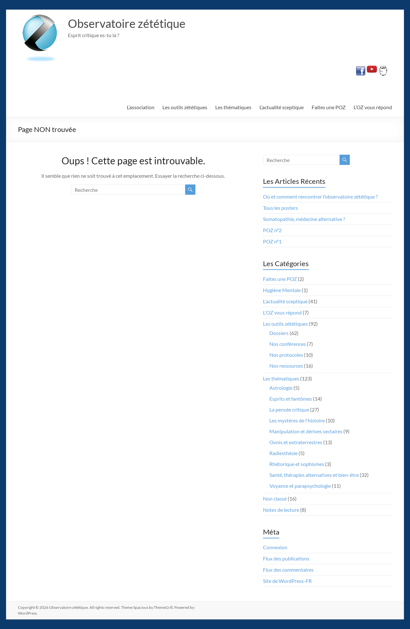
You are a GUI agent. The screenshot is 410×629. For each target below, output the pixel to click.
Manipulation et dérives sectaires (305, 431)
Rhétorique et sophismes (296, 464)
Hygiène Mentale (282, 290)
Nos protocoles (286, 355)
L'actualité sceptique (285, 301)
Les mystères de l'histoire (297, 420)
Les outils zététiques (184, 107)
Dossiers (279, 333)
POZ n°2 (272, 230)
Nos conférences (287, 344)
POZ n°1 (272, 241)
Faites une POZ (329, 107)
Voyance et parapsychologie (300, 486)
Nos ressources (286, 366)
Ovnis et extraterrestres (295, 442)
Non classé (275, 498)
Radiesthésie (283, 453)
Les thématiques (233, 107)
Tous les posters (280, 208)
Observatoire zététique (126, 23)
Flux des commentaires (288, 570)
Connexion (275, 547)
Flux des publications (286, 558)
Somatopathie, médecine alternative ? (304, 219)
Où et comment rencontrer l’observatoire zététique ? (320, 196)
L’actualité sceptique (281, 107)
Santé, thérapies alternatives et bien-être (314, 475)
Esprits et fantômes (290, 399)
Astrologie (280, 388)
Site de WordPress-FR (287, 581)
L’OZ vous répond (373, 107)
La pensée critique (289, 409)
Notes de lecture (281, 510)
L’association (140, 107)
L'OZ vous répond (282, 312)
